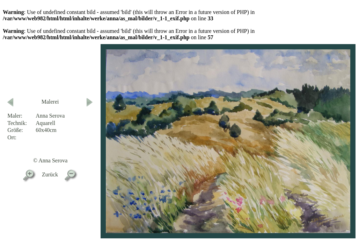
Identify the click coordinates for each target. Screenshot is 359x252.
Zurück (50, 174)
